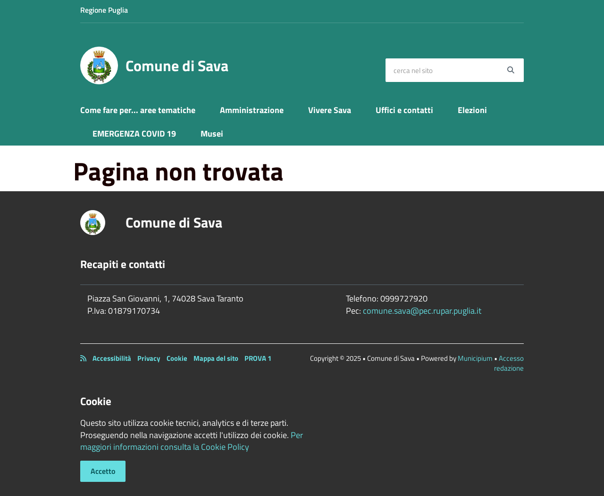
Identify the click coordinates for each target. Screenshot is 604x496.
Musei (212, 133)
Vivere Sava (329, 110)
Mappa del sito (215, 358)
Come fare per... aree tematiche (137, 110)
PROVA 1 (257, 358)
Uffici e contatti (404, 110)
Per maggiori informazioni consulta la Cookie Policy (191, 441)
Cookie (177, 358)
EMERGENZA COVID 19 (134, 133)
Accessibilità (111, 358)
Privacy (148, 358)
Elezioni (472, 110)
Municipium (475, 358)
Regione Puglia (104, 10)
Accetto (103, 471)
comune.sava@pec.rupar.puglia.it (422, 310)
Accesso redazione (509, 363)
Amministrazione (252, 110)
